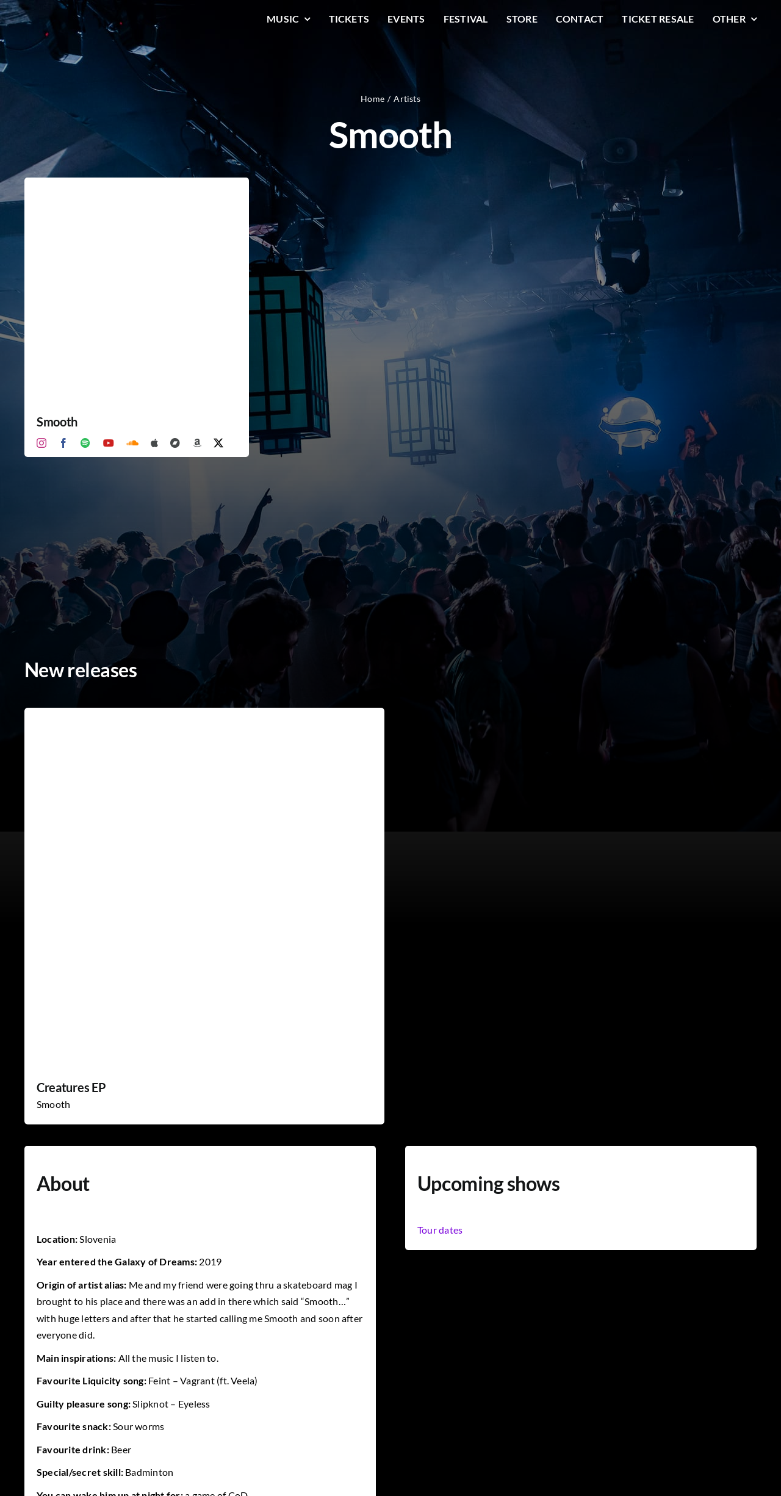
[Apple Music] (154, 443)
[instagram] (41, 443)
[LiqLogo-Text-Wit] (70, 17)
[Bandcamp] (175, 443)
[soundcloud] (132, 443)
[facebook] (63, 443)
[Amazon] (197, 443)
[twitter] (218, 443)
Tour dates (439, 1229)
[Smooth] (136, 186)
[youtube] (108, 443)
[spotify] (85, 443)
